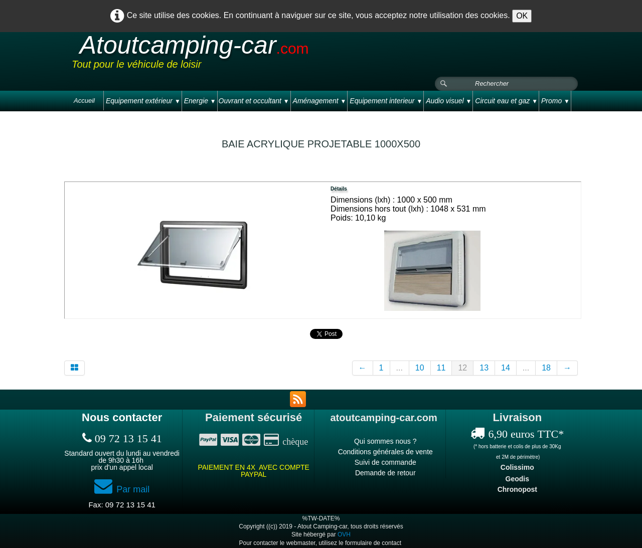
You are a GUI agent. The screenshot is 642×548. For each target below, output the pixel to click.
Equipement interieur (386, 101)
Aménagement (320, 101)
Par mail (121, 489)
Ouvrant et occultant (254, 101)
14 (505, 367)
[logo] (261, 54)
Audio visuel (448, 101)
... (399, 367)
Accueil (84, 100)
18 (546, 367)
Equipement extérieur (143, 101)
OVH (344, 534)
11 (441, 367)
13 (484, 367)
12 (462, 367)
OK (522, 16)
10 (419, 367)
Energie (200, 101)
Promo (555, 101)
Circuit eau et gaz (506, 101)
